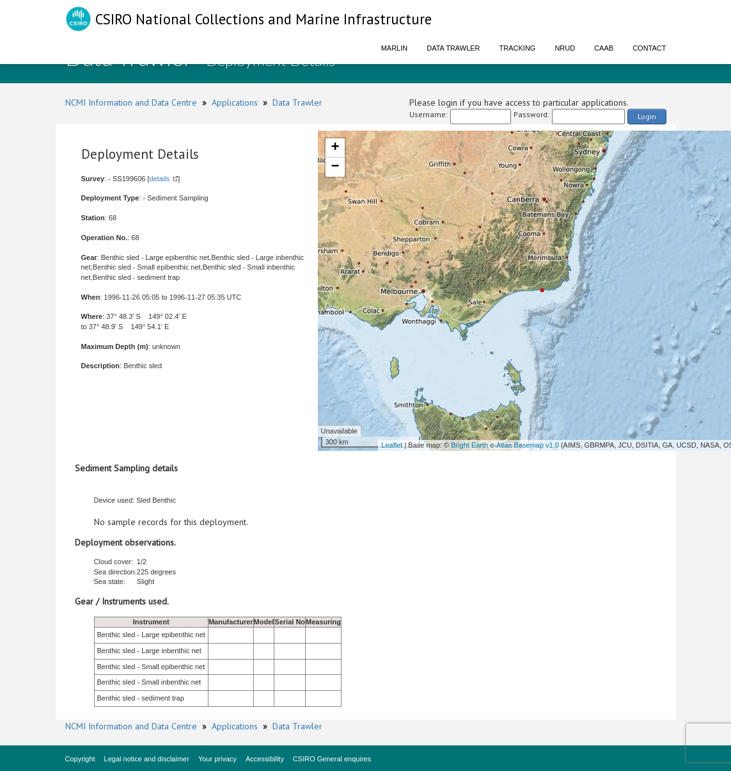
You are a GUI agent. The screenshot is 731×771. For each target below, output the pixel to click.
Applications (235, 102)
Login (647, 116)
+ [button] (335, 148)
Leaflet (391, 445)
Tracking (517, 48)
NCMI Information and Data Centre (131, 102)
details (160, 179)
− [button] (335, 167)
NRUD (564, 48)
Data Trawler (453, 48)
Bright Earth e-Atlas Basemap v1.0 (505, 445)
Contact (649, 48)
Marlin (394, 48)
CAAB (603, 48)
